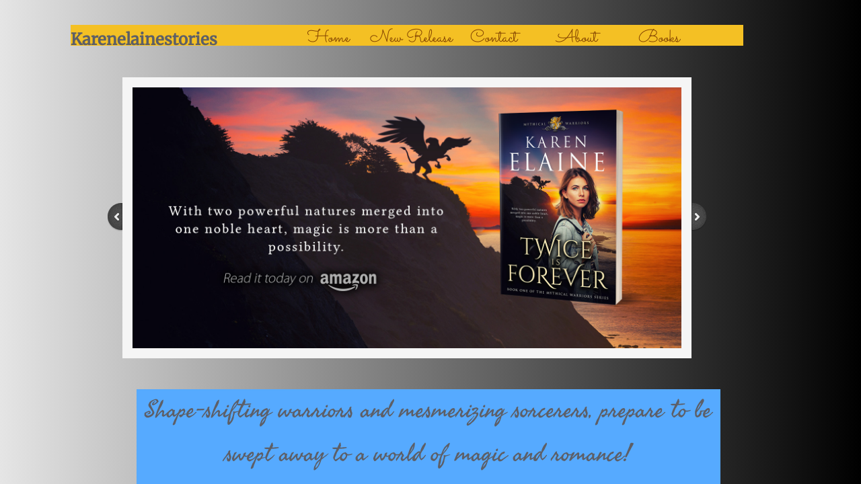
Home (328, 38)
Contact (493, 38)
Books (659, 38)
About (576, 38)
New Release (411, 38)
